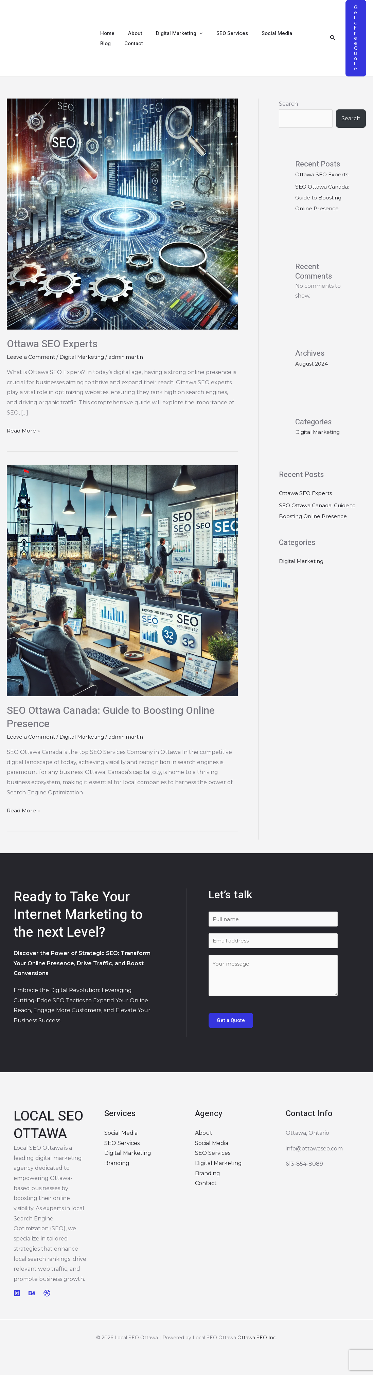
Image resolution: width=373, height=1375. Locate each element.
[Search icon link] (333, 38)
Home (106, 33)
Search (288, 104)
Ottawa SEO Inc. (257, 1339)
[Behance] (32, 1293)
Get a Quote (231, 1021)
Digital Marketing (170, 33)
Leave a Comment (31, 357)
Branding (116, 1164)
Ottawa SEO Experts (52, 344)
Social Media (261, 33)
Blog (292, 33)
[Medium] (17, 1293)
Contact (108, 43)
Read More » (24, 430)
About (130, 33)
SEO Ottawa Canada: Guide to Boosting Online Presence (111, 717)
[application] (191, 33)
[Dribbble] (46, 1293)
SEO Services (220, 33)
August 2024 (313, 385)
